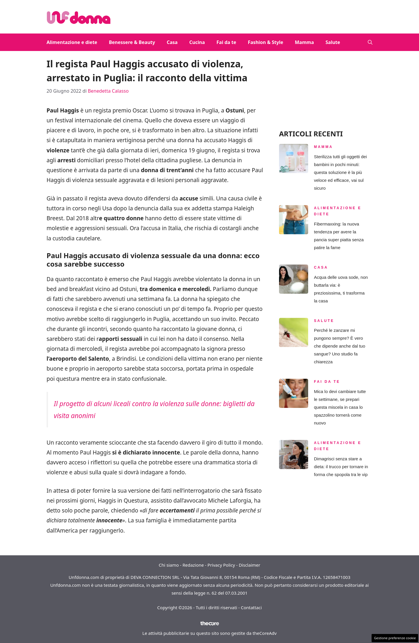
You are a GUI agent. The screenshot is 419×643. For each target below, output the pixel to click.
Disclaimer (249, 565)
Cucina (197, 42)
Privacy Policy (221, 565)
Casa (172, 42)
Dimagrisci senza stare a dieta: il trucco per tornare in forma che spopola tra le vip (341, 466)
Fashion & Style (265, 42)
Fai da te (226, 42)
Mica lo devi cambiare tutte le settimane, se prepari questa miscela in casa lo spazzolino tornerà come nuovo (340, 407)
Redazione (193, 565)
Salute (333, 42)
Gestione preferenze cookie (395, 638)
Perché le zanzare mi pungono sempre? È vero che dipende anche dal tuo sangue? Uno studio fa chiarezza (339, 346)
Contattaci (251, 607)
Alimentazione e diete (72, 42)
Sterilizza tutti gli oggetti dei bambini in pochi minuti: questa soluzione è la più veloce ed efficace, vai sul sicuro (340, 172)
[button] (370, 42)
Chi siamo (169, 565)
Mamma (304, 42)
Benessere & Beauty (132, 42)
